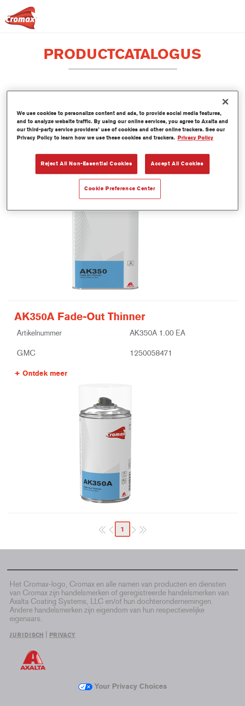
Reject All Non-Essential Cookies (86, 163)
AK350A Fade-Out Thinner (79, 317)
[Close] (225, 101)
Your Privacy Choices (122, 686)
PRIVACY (62, 635)
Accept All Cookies (177, 163)
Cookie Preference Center (120, 188)
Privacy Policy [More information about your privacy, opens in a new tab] (195, 137)
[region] (122, 150)
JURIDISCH (27, 635)
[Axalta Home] (21, 22)
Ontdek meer (44, 373)
